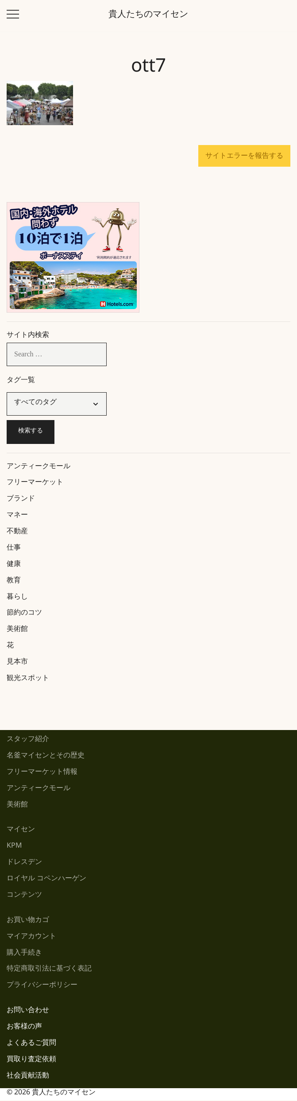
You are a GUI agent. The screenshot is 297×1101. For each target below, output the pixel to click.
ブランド (21, 500)
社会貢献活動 (28, 1077)
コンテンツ (24, 896)
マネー (17, 516)
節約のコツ (24, 614)
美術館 (17, 630)
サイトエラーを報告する (244, 155)
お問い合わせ (28, 1011)
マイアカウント (31, 937)
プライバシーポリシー (42, 986)
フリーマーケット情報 (42, 773)
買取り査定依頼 (31, 1060)
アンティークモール (38, 467)
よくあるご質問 (31, 1044)
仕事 (14, 549)
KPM (14, 847)
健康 (14, 565)
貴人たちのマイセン (148, 16)
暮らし (17, 598)
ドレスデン (24, 863)
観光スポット (28, 679)
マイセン (21, 830)
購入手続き (24, 954)
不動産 (17, 532)
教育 (14, 581)
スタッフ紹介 (28, 740)
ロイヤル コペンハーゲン (46, 879)
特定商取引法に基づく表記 (49, 970)
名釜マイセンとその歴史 (46, 756)
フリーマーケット (35, 483)
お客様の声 (24, 1028)
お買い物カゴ (28, 921)
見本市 (17, 663)
